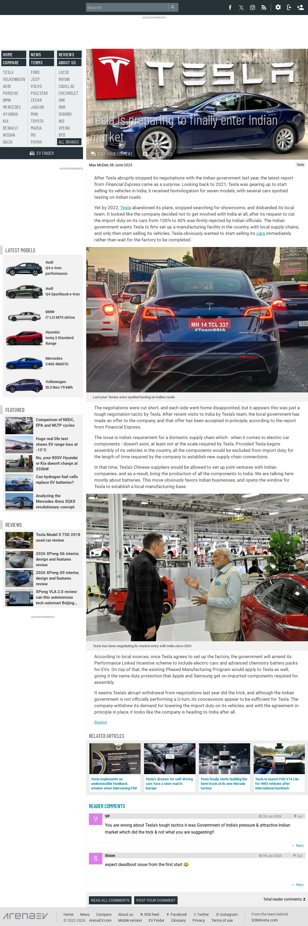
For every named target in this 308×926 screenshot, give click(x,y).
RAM (62, 107)
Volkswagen (14, 79)
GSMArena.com (264, 920)
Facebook (179, 914)
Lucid (64, 72)
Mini (34, 114)
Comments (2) (157, 154)
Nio (62, 121)
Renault (10, 128)
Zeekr (36, 100)
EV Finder (156, 920)
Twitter (203, 914)
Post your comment (112, 154)
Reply (300, 846)
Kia (5, 121)
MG (33, 135)
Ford (35, 72)
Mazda (36, 128)
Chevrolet (69, 93)
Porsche (10, 93)
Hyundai (10, 114)
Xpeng (64, 128)
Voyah (36, 142)
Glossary (178, 920)
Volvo (36, 86)
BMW (7, 100)
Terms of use (222, 920)
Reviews (66, 54)
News (36, 54)
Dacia (8, 142)
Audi (7, 86)
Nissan (9, 135)
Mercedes (12, 107)
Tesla (125, 207)
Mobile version (130, 920)
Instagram (229, 914)
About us (67, 62)
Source (100, 722)
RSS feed (151, 914)
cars (260, 233)
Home (8, 54)
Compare (11, 62)
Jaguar (37, 107)
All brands (69, 142)
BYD (62, 135)
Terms (37, 62)
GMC (62, 100)
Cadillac (67, 86)
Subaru (65, 114)
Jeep (35, 79)
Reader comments (107, 806)
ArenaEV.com (100, 920)
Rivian (64, 79)
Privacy (199, 920)
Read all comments (110, 900)
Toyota (37, 121)
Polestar (39, 93)
